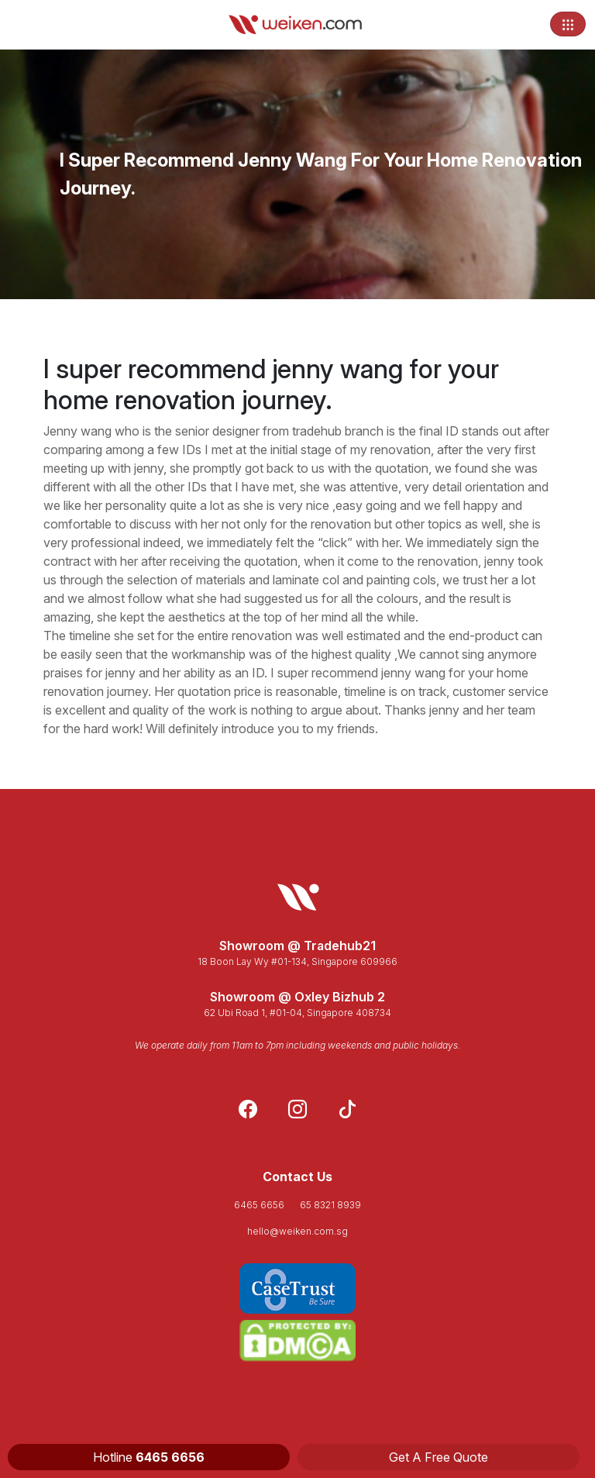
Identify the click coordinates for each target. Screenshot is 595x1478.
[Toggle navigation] (568, 24)
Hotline (149, 1457)
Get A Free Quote (438, 1457)
